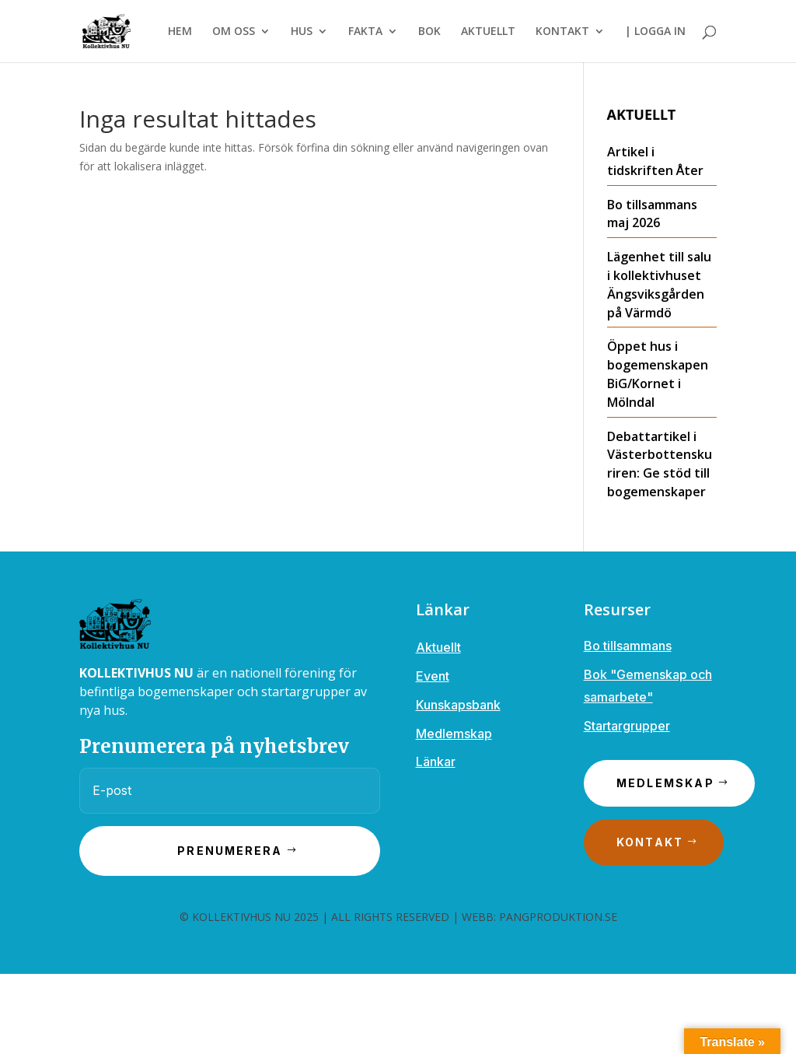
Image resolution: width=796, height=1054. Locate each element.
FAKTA (365, 32)
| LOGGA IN (655, 32)
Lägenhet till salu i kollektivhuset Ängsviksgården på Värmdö (659, 284)
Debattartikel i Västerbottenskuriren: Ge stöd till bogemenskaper (659, 464)
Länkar (436, 761)
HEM (180, 32)
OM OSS (233, 32)
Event (432, 676)
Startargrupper (627, 726)
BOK (429, 32)
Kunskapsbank (458, 705)
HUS (301, 32)
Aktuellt (438, 647)
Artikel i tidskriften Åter (655, 161)
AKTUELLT (488, 32)
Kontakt (650, 842)
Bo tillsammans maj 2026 (652, 214)
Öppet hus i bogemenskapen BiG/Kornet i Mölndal (657, 374)
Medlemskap (454, 733)
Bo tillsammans (628, 645)
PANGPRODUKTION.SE (558, 916)
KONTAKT (562, 32)
